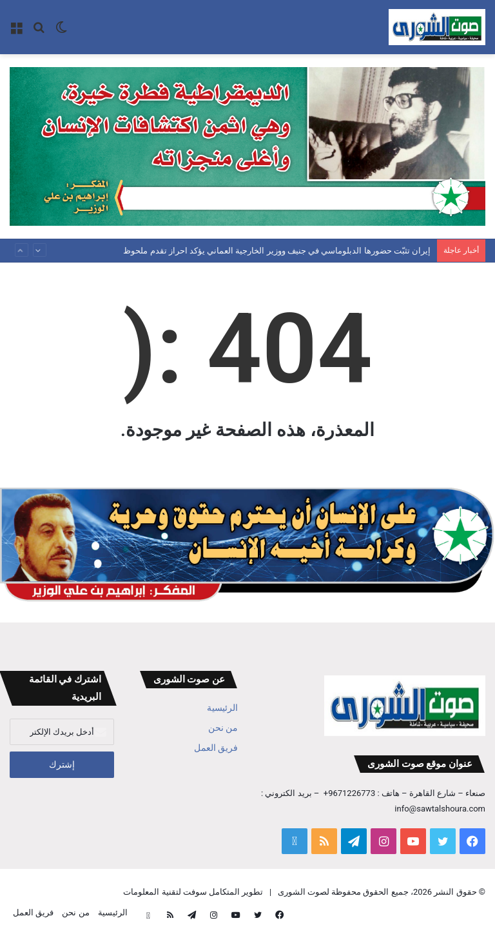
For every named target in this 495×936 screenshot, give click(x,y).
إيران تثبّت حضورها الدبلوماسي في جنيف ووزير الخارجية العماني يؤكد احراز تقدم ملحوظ (277, 250)
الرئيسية (222, 707)
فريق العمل (216, 747)
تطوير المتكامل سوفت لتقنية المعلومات (193, 892)
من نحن (223, 727)
